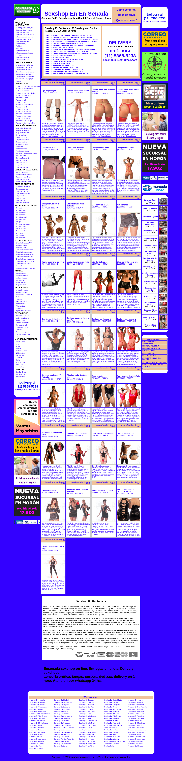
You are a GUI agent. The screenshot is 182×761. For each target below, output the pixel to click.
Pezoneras (19, 308)
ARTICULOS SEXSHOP (151, 339)
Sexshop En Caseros (135, 700)
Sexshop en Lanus (110, 727)
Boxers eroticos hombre (24, 174)
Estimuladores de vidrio (24, 252)
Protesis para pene (22, 332)
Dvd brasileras (21, 212)
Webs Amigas (91, 697)
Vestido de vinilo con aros (102, 490)
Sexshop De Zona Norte (62, 744)
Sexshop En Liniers (135, 725)
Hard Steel (19, 364)
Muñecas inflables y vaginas (25, 268)
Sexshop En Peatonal (37, 721)
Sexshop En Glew (110, 734)
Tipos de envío (127, 14)
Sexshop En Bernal (36, 709)
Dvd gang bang (21, 219)
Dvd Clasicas (20, 233)
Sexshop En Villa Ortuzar (38, 716)
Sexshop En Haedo (36, 734)
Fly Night (19, 46)
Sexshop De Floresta (135, 746)
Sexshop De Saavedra (111, 744)
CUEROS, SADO (148, 351)
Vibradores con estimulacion (25, 93)
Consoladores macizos (24, 67)
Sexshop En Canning (111, 702)
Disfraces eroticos (22, 144)
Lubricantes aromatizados (25, 34)
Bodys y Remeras (22, 172)
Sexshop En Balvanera (87, 737)
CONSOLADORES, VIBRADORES (149, 342)
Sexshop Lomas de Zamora (56, 53)
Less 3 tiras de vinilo (75, 148)
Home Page (45, 80)
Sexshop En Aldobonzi (111, 739)
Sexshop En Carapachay (63, 702)
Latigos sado (20, 196)
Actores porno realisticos (24, 65)
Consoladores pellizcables (25, 72)
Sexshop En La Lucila (37, 732)
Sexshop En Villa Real (136, 718)
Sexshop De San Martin (87, 744)
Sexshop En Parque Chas (88, 721)
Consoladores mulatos (23, 69)
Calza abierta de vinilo (126, 433)
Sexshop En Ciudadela (37, 702)
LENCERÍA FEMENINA (150, 346)
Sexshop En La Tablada (62, 730)
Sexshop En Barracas (61, 714)
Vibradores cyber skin (23, 95)
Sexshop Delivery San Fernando (115, 741)
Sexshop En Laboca (36, 730)
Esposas (19, 299)
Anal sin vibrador (21, 278)
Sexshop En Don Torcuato (137, 707)
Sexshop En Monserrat (62, 723)
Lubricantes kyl (21, 44)
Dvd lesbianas (21, 228)
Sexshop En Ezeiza (61, 711)
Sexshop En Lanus (85, 727)
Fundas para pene (22, 327)
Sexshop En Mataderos (136, 723)
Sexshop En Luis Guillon (62, 725)
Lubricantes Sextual (23, 60)
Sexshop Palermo (52, 37)
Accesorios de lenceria (24, 128)
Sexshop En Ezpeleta (111, 711)
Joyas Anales (20, 280)
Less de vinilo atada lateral (78, 91)
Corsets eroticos (21, 142)
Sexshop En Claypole (86, 702)
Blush (18, 346)
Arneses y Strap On (22, 323)
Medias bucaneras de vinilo (53, 262)
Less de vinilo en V (49, 148)
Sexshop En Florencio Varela (39, 714)
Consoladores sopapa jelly (25, 76)
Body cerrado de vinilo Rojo (128, 376)
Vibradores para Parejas (24, 88)
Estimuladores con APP (24, 243)
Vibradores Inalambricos (24, 104)
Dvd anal (19, 208)
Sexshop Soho (109, 746)
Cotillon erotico (21, 297)
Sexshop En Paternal (61, 721)
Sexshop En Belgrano (136, 711)
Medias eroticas (21, 149)
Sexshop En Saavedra (62, 718)
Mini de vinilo (122, 205)
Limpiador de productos (24, 30)
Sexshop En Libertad (36, 727)
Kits (17, 336)
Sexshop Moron (51, 57)
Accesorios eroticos (22, 290)
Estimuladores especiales (25, 254)
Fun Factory (20, 367)
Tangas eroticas (21, 160)
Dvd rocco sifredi (21, 231)
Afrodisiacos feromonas (24, 294)
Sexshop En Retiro (85, 718)
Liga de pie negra (49, 91)
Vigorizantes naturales (23, 310)
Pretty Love (20, 355)
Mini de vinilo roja (99, 262)
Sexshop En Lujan (35, 725)
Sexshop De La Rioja (86, 746)
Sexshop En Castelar (86, 700)
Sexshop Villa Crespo (54, 51)
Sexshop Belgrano (52, 35)
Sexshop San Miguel (135, 741)
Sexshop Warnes (52, 67)
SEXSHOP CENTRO (149, 356)
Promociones (20, 376)
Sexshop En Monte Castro (38, 723)
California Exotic (21, 351)
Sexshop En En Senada (76, 13)
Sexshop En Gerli (134, 734)
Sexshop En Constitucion (38, 707)
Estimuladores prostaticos (25, 261)
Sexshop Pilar (50, 73)
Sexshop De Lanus (60, 746)
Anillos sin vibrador (22, 318)
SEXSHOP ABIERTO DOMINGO (154, 362)
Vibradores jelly (21, 100)
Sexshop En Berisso (86, 709)
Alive (17, 344)
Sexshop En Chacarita (37, 700)
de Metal (19, 266)
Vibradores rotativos (23, 118)
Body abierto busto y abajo (103, 433)
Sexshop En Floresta (61, 737)
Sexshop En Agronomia (136, 739)
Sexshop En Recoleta (111, 718)
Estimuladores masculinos (25, 259)
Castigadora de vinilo (100, 148)
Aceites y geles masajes (24, 28)
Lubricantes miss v (22, 51)
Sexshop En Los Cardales (88, 725)
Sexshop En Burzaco (86, 704)
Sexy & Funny (20, 362)
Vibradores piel (21, 102)
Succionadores (21, 247)
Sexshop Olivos (51, 63)
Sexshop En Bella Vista (87, 711)
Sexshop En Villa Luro (111, 714)
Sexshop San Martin (53, 65)
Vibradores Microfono (23, 116)
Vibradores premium (23, 109)
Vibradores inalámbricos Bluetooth (28, 86)
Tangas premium (21, 162)
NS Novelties (20, 353)
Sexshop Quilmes (52, 55)
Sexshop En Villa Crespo (112, 716)
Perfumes (19, 55)
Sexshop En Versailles (136, 716)
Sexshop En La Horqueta (63, 732)
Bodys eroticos (21, 135)
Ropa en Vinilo (21, 156)
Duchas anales (21, 273)
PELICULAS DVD (148, 353)
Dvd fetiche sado (21, 217)
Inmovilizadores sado (23, 193)
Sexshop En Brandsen (136, 704)
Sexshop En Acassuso (62, 741)
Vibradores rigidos (22, 107)
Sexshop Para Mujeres (150, 303)
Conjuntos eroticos (22, 139)
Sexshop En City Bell (61, 700)
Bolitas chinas (20, 320)
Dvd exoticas (20, 215)
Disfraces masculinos (23, 177)
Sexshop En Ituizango (111, 732)
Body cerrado (97, 376)
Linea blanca (20, 198)
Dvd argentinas (21, 210)
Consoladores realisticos (24, 74)
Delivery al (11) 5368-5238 (27, 384)
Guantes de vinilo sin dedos (53, 319)
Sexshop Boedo (51, 47)
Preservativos (20, 304)
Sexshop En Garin (35, 737)
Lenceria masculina (22, 179)
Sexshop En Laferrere (136, 727)
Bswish (18, 348)
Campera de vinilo (49, 490)
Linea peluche (21, 200)
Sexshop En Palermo (111, 721)
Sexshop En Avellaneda (136, 737)
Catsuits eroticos (21, 137)
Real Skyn (19, 48)
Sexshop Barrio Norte (54, 39)
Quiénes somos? (126, 20)
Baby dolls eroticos (22, 133)
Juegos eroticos (21, 301)
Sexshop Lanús (51, 61)
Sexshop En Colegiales (112, 704)
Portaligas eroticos (22, 151)
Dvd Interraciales (22, 226)
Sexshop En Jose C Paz (87, 732)
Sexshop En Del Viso (86, 707)
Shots (18, 360)
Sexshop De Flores (36, 748)
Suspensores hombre (23, 181)
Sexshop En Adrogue (36, 741)
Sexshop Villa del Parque (55, 43)
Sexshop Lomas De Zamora (64, 727)
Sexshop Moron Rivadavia (55, 59)
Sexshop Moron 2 (150, 318)
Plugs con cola (21, 285)
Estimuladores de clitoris (24, 250)
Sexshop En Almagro (86, 739)
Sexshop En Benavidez (37, 711)
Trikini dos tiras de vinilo (77, 433)
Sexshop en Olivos (135, 721)
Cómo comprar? (126, 9)
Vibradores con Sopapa (24, 121)
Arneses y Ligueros (22, 130)
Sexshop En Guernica (61, 734)
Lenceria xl (19, 146)
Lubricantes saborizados (24, 53)
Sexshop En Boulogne (62, 707)
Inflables (19, 329)
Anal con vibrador (22, 275)
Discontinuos (20, 374)
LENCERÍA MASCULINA (151, 348)
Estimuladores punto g (23, 263)
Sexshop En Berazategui (112, 709)
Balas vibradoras (21, 245)
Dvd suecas (20, 235)
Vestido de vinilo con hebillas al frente (125, 490)
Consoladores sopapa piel (25, 79)
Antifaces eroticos (22, 292)
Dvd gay (18, 222)
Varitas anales (21, 282)
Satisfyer (19, 358)
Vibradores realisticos (23, 114)
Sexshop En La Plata (111, 730)
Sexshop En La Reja (86, 730)
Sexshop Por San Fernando (64, 739)
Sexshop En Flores (85, 714)
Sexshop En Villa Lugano (63, 716)
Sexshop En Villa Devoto (87, 716)
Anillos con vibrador (22, 91)
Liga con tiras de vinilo (101, 205)
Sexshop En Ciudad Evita (113, 700)
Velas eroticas (20, 306)
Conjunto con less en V (101, 319)
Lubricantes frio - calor (23, 39)
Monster (18, 81)
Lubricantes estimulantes (24, 37)
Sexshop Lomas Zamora (137, 730)
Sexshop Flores (51, 49)
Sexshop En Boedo (110, 707)
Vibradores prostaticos (23, 111)
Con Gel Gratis (21, 372)
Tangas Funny (21, 165)
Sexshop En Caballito (36, 704)
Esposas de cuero (22, 191)
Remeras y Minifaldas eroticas (26, 153)
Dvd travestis (20, 238)
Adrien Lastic (20, 341)
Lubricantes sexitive (23, 57)
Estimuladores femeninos (24, 257)
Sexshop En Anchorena (37, 739)
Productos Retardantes (24, 334)
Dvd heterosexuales (23, 224)
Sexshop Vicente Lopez (54, 71)
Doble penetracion (22, 325)
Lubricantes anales (22, 32)
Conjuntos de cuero (22, 189)
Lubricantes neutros (23, 41)
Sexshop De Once (35, 746)
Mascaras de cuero (22, 203)
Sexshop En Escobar (135, 709)
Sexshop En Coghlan (135, 702)
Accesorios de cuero (23, 187)
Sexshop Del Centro (36, 744)
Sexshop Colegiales (53, 69)
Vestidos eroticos (22, 167)
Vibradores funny (22, 98)
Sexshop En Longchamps (113, 725)
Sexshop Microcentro (53, 41)
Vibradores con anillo (23, 316)
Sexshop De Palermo (135, 744)
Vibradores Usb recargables (25, 123)
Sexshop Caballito (52, 45)
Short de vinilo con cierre (127, 262)
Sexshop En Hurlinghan (136, 732)
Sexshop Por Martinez (86, 734)
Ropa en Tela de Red (23, 158)
